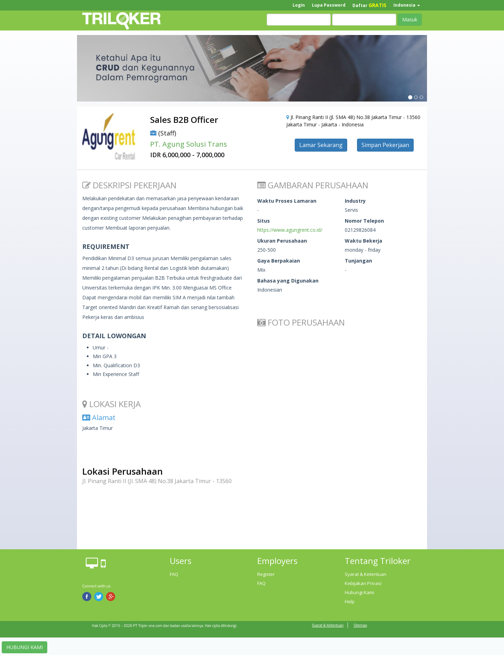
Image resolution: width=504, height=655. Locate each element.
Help (350, 601)
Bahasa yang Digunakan (287, 280)
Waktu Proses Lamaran (286, 200)
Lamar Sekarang (321, 145)
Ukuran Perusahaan (282, 240)
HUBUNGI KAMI (24, 647)
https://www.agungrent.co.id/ (289, 230)
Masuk (409, 19)
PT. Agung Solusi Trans (188, 144)
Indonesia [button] (406, 5)
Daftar (369, 5)
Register (266, 574)
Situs (263, 220)
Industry (355, 200)
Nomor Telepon (364, 220)
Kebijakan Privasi (363, 583)
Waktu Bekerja (363, 240)
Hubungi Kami (359, 592)
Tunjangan (358, 260)
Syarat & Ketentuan (365, 574)
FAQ (174, 574)
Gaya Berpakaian (278, 260)
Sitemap (360, 625)
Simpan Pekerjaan (385, 145)
